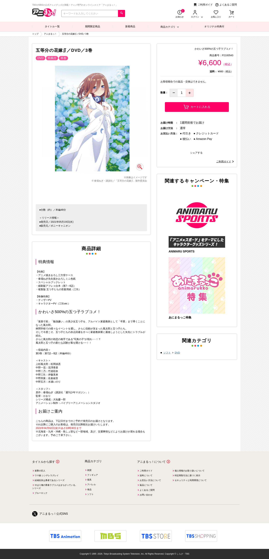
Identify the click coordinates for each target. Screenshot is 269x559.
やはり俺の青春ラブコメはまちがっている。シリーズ (54, 486)
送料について (146, 475)
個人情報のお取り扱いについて (190, 470)
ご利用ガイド (203, 4)
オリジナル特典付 (214, 26)
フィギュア (92, 475)
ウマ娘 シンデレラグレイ (47, 475)
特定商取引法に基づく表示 (187, 475)
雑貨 (89, 470)
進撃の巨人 (40, 470)
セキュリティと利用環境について (191, 480)
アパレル (91, 484)
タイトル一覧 (52, 26)
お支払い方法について (150, 480)
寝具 (89, 480)
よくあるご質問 (226, 4)
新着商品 (130, 26)
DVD (177, 352)
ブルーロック (41, 493)
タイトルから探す (43, 461)
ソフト (167, 352)
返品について (146, 485)
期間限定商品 (92, 26)
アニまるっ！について (151, 461)
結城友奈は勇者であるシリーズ (49, 480)
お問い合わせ (146, 495)
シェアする (196, 152)
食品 (89, 489)
